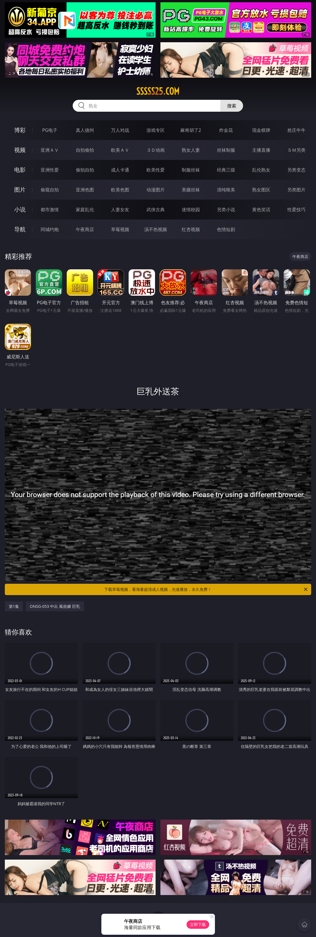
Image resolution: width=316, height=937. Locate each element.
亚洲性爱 (50, 170)
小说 (20, 209)
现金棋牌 (261, 130)
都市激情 (50, 209)
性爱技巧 (296, 209)
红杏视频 (191, 229)
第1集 (14, 606)
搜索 (231, 106)
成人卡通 (120, 170)
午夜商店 (85, 229)
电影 (20, 170)
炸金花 (226, 130)
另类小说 (226, 209)
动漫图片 (156, 190)
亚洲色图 (85, 190)
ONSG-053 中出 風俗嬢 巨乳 (55, 606)
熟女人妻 (191, 150)
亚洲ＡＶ (50, 150)
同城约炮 (50, 229)
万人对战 (120, 130)
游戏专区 (156, 130)
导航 (20, 229)
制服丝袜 (191, 170)
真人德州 (85, 130)
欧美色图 (120, 190)
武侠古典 (156, 209)
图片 (20, 189)
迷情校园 (191, 209)
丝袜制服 (226, 150)
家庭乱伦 (85, 209)
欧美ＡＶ (120, 150)
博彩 (20, 130)
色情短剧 (226, 229)
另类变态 (296, 170)
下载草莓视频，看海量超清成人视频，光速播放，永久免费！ (206, 589)
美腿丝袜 (191, 190)
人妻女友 (120, 209)
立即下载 (198, 924)
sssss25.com (157, 91)
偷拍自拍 (85, 170)
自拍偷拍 (85, 150)
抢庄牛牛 (296, 130)
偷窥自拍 (50, 190)
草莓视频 (120, 229)
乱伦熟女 (261, 170)
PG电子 (49, 130)
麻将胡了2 (190, 130)
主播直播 (261, 150)
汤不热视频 (155, 229)
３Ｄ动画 (156, 150)
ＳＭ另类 (296, 150)
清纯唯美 (226, 190)
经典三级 (226, 170)
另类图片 (296, 190)
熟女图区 (261, 190)
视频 (20, 150)
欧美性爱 (156, 170)
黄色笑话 (261, 209)
